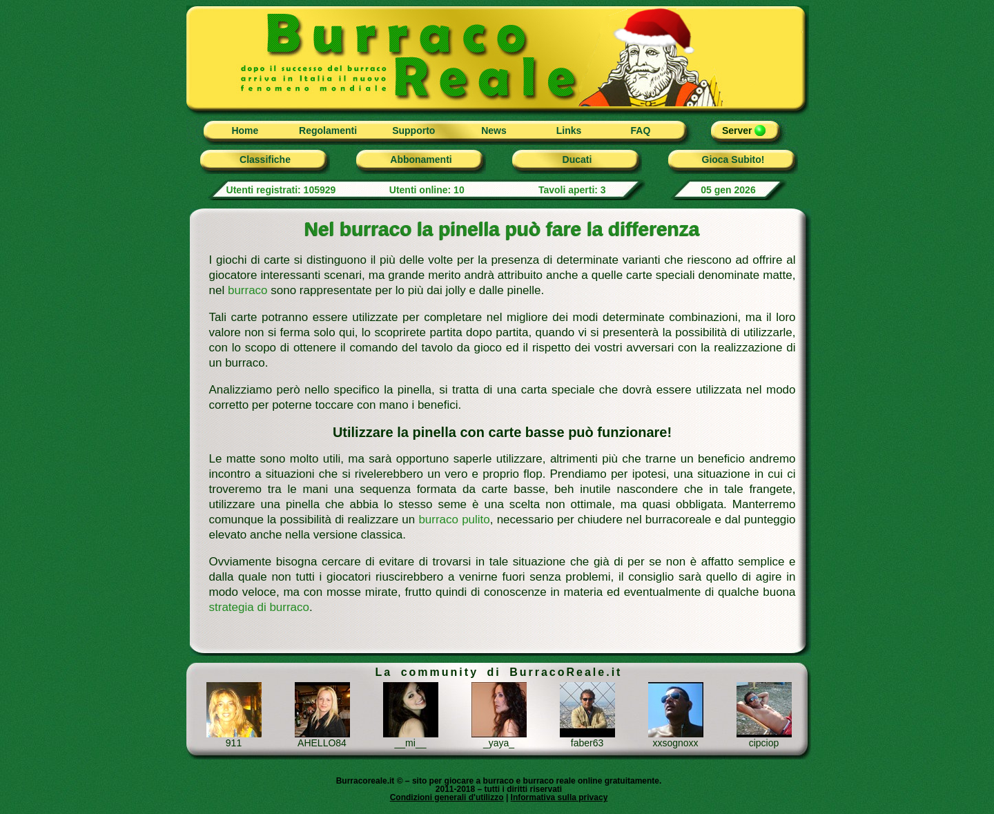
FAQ (641, 130)
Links (569, 130)
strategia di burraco (259, 607)
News (494, 130)
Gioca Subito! (733, 159)
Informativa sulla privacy (559, 797)
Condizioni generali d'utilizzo (447, 797)
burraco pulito (453, 519)
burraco (248, 290)
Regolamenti (328, 130)
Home (244, 130)
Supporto (413, 130)
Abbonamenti (420, 159)
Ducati (577, 159)
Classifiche (265, 159)
